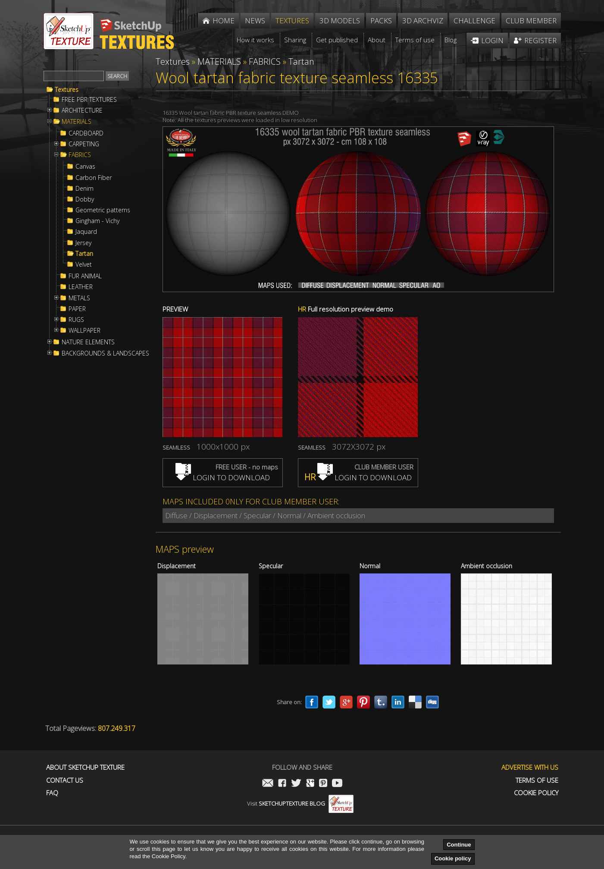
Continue (459, 844)
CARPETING (84, 144)
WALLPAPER (84, 330)
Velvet (83, 264)
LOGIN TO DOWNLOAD (222, 477)
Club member (531, 20)
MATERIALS (76, 122)
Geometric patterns (102, 210)
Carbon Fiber (93, 178)
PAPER (77, 309)
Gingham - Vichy (97, 221)
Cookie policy (453, 858)
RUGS (76, 320)
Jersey (83, 243)
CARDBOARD (86, 133)
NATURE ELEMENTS (88, 342)
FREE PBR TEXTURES (89, 100)
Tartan (84, 254)
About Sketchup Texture (85, 767)
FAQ (52, 793)
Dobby (84, 199)
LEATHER (81, 287)
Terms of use (537, 780)
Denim (84, 188)
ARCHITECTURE (82, 110)
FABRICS (80, 155)
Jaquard (86, 232)
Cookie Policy (536, 793)
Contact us (64, 780)
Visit (300, 803)
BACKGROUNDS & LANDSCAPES (105, 353)
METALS (79, 298)
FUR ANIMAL (85, 276)
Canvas (85, 166)
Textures (66, 90)
